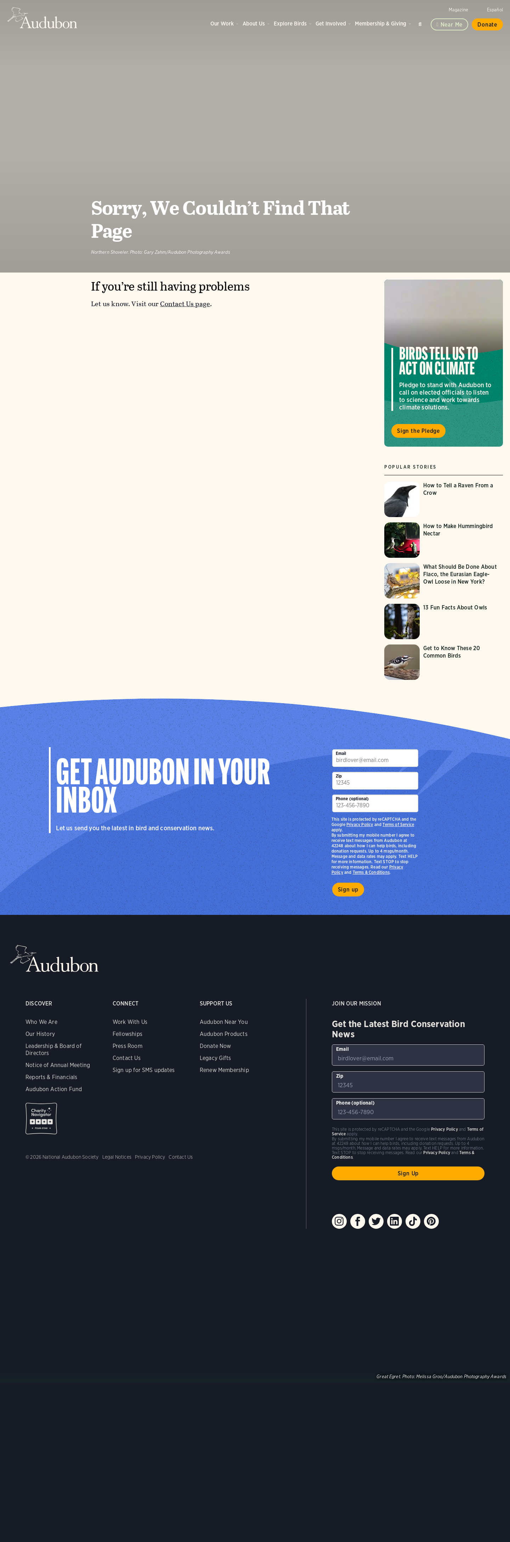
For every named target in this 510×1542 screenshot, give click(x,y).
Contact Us (127, 1058)
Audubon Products (224, 1034)
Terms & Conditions (371, 872)
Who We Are (41, 1022)
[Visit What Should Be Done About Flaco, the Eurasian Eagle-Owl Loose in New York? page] (443, 580)
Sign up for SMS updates (144, 1070)
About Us (254, 23)
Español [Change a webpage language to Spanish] (495, 9)
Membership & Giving (380, 23)
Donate (487, 24)
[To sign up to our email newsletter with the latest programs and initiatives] (375, 758)
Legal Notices (116, 1157)
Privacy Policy (359, 824)
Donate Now (215, 1046)
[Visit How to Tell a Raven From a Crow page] (443, 499)
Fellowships (127, 1034)
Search (421, 22)
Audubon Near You (224, 1022)
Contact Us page (185, 304)
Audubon (42, 17)
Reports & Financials (52, 1077)
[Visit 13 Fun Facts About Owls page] (443, 621)
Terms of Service (398, 824)
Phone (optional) (352, 798)
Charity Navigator (41, 1118)
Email (341, 753)
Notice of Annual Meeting (58, 1065)
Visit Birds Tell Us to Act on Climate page (443, 363)
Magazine (458, 9)
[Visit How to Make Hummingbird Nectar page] (443, 540)
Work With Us (130, 1022)
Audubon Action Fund (54, 1089)
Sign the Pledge (418, 431)
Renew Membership (224, 1070)
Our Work (222, 23)
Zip (339, 776)
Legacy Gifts (215, 1058)
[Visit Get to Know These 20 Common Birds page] (443, 662)
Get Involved (331, 23)
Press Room (127, 1046)
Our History (40, 1034)
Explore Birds (290, 23)
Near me (452, 24)
